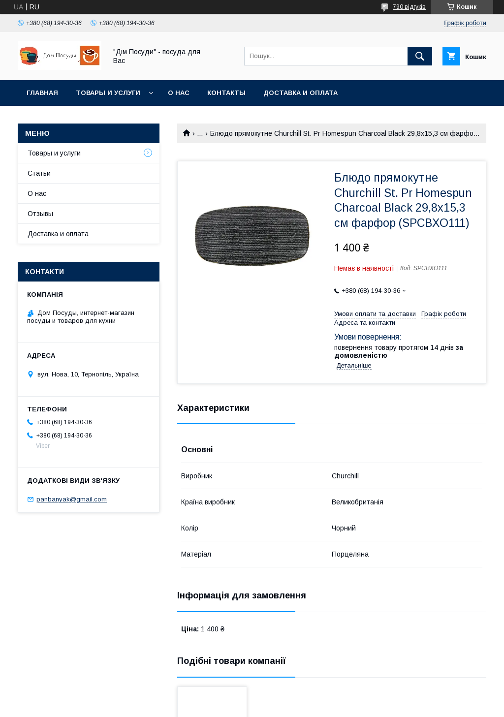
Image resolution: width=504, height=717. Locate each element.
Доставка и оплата (300, 92)
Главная (42, 92)
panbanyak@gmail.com (71, 499)
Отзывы (40, 214)
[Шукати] (420, 56)
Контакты (226, 92)
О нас (178, 92)
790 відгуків (409, 6)
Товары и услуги (108, 92)
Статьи (39, 173)
